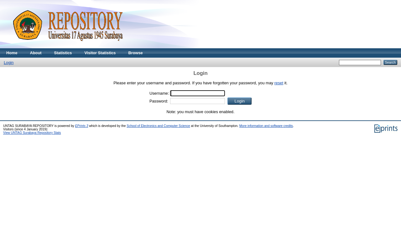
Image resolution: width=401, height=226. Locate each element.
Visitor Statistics (100, 52)
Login (8, 62)
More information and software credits (266, 126)
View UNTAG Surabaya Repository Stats (32, 132)
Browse (135, 52)
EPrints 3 (81, 126)
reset (278, 83)
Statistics (63, 52)
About (36, 52)
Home (12, 52)
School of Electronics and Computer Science (158, 126)
